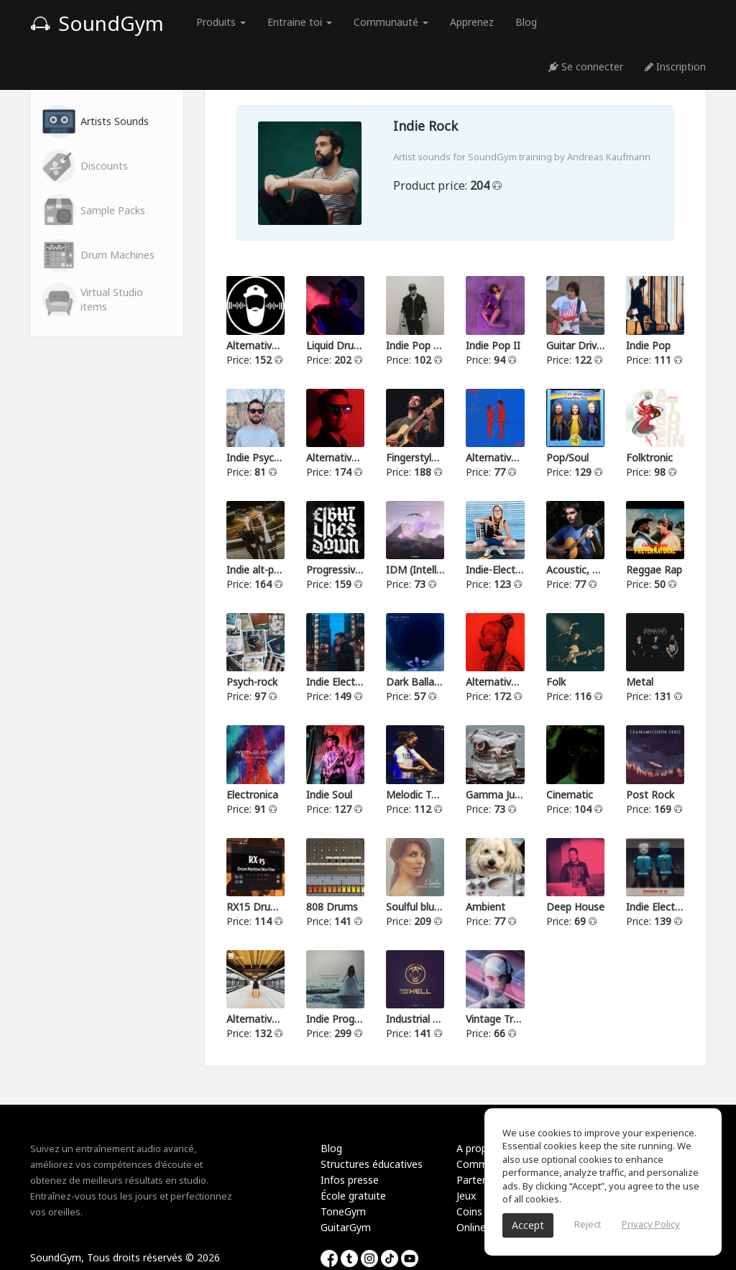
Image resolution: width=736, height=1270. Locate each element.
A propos (477, 1148)
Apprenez (472, 22)
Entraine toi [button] (299, 22)
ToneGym (343, 1211)
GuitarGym (346, 1227)
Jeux (466, 1195)
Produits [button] (221, 22)
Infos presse (350, 1180)
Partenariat (483, 1180)
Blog (526, 22)
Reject (587, 1224)
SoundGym (97, 23)
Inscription (675, 66)
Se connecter (585, 66)
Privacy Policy (651, 1224)
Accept (528, 1225)
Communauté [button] (391, 22)
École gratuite (353, 1195)
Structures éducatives (372, 1164)
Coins (469, 1211)
